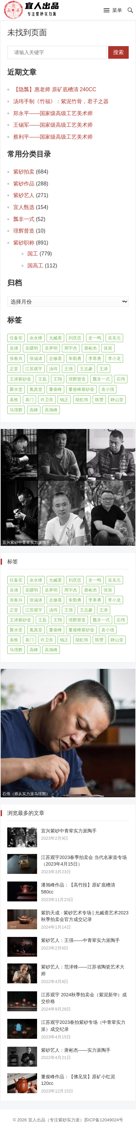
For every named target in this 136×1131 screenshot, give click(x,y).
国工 (32, 253)
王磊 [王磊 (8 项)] (42, 379)
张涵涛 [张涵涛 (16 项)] (35, 358)
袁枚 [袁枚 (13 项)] (14, 399)
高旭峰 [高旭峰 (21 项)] (51, 409)
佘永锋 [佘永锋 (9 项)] (35, 337)
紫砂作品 (23, 183)
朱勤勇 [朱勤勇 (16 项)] (74, 358)
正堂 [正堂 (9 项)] (14, 368)
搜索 (118, 52)
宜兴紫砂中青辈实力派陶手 (69, 830)
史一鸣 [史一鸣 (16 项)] (94, 337)
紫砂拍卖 (23, 172)
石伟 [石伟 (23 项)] (120, 379)
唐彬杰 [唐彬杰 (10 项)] (90, 348)
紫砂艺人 (23, 195)
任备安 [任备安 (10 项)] (16, 337)
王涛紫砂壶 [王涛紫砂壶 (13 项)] (20, 379)
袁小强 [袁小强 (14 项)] (107, 389)
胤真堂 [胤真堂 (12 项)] (35, 389)
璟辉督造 (23, 231)
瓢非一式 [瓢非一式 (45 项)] (101, 379)
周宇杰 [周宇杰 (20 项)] (70, 348)
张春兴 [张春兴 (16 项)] (16, 358)
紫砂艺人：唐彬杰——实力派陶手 (76, 1050)
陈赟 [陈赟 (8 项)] (99, 399)
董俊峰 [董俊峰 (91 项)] (55, 389)
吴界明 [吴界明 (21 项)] (51, 348)
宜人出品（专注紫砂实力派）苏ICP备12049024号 (75, 1119)
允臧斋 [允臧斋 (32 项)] (55, 337)
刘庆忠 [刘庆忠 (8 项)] (74, 337)
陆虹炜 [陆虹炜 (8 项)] (81, 399)
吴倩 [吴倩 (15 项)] (14, 348)
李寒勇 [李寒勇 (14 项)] (94, 358)
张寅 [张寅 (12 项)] (108, 348)
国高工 (35, 265)
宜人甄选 (23, 207)
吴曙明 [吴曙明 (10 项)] (31, 348)
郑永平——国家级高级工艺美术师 (53, 113)
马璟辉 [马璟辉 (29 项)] (16, 409)
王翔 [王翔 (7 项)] (57, 379)
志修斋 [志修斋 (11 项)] (55, 358)
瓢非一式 (23, 219)
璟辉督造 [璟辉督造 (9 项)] (77, 379)
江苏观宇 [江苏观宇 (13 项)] (33, 368)
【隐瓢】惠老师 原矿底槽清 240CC (54, 89)
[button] (113, 10)
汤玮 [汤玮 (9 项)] (53, 368)
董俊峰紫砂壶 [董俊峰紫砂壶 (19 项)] (81, 389)
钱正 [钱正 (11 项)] (64, 399)
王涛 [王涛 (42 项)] (103, 368)
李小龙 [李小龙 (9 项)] (114, 358)
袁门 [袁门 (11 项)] (29, 399)
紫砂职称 (23, 243)
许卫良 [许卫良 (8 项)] (46, 399)
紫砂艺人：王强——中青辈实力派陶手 (80, 940)
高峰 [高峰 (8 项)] (33, 409)
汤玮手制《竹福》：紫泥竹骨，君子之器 (61, 101)
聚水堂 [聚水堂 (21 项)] (16, 389)
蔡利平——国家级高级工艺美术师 (53, 137)
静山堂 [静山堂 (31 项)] (117, 399)
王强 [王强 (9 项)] (68, 368)
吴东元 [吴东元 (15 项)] (114, 337)
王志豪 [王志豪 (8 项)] (86, 368)
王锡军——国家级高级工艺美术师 (53, 125)
